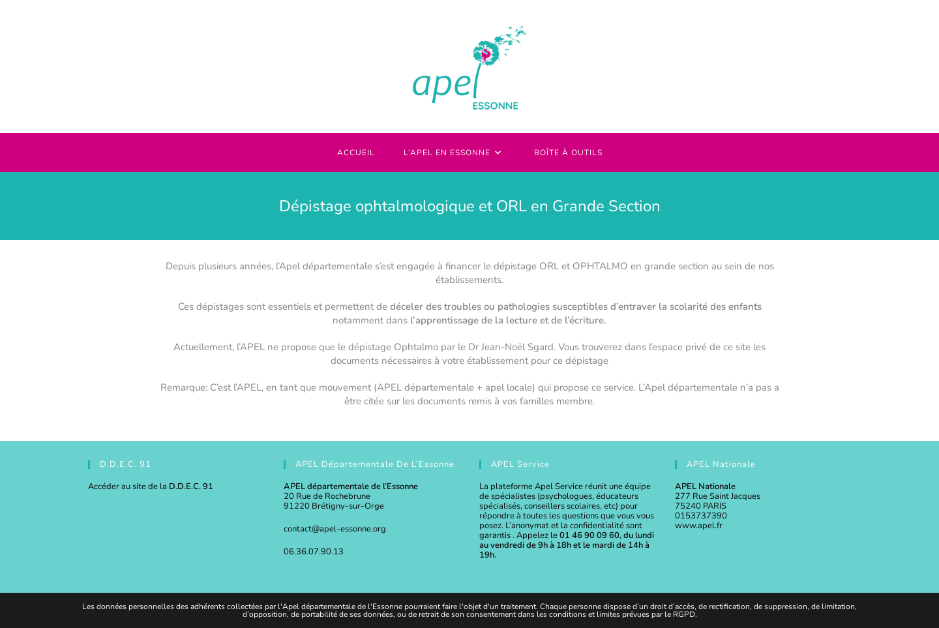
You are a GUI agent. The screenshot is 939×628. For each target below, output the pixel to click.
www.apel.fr (699, 525)
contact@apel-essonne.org (335, 529)
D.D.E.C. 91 (191, 486)
